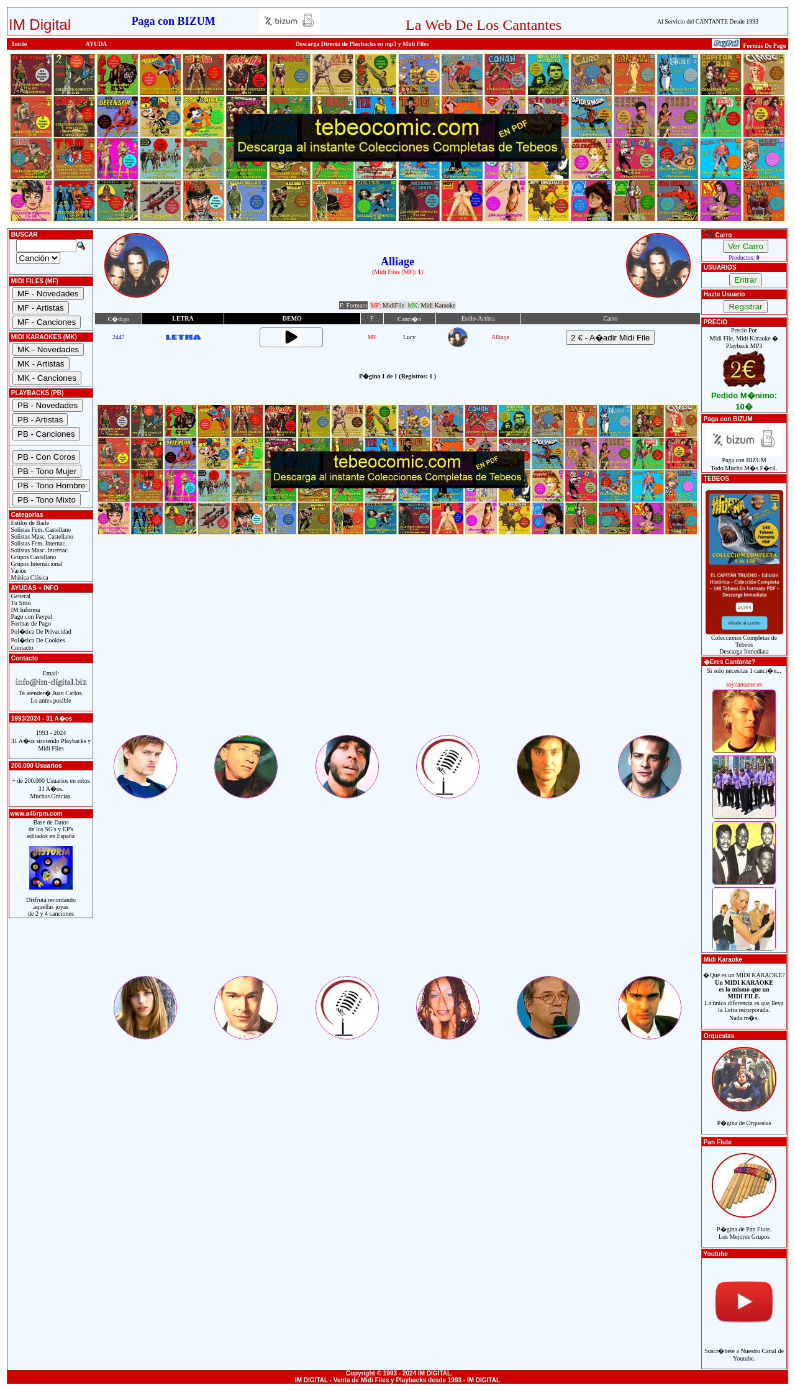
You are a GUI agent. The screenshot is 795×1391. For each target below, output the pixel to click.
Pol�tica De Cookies (37, 640)
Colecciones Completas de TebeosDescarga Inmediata (744, 642)
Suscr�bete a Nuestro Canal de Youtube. (744, 1348)
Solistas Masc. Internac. (39, 550)
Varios (17, 570)
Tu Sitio (19, 603)
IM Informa (24, 609)
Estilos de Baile (29, 522)
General (19, 596)
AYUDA (96, 43)
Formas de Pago (30, 623)
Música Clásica (28, 577)
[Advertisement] (397, 646)
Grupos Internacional (36, 563)
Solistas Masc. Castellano (41, 536)
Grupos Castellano (32, 557)
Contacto (21, 647)
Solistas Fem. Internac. (37, 543)
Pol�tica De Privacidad (40, 631)
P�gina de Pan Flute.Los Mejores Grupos (744, 1226)
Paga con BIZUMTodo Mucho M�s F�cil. (744, 461)
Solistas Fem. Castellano (40, 529)
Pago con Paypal (30, 616)
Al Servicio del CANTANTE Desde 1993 (707, 21)
